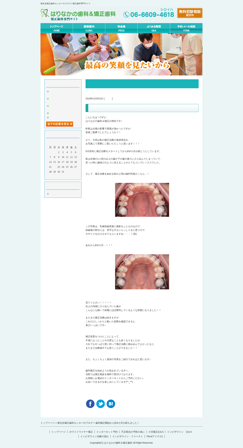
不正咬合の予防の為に (133, 431)
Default (108, 98)
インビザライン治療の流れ (94, 436)
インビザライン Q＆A (179, 431)
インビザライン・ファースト (127, 436)
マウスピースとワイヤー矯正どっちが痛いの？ (64, 92)
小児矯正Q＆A (156, 431)
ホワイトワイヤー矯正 (81, 431)
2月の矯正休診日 (59, 117)
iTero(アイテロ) (154, 436)
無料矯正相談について (62, 112)
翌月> (69, 176)
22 (54, 167)
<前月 (56, 176)
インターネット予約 (107, 431)
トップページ (58, 431)
